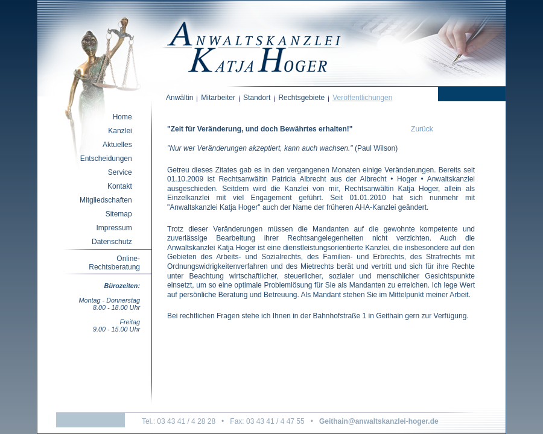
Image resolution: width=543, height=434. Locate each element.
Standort (256, 97)
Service (120, 172)
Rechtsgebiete (301, 97)
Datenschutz (112, 241)
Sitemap (119, 214)
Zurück (422, 129)
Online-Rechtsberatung (114, 262)
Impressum (114, 228)
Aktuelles (117, 144)
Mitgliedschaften (106, 200)
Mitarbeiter (218, 97)
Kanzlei (120, 131)
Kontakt (119, 186)
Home (122, 117)
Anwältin (179, 97)
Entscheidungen (106, 158)
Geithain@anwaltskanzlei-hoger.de (379, 421)
